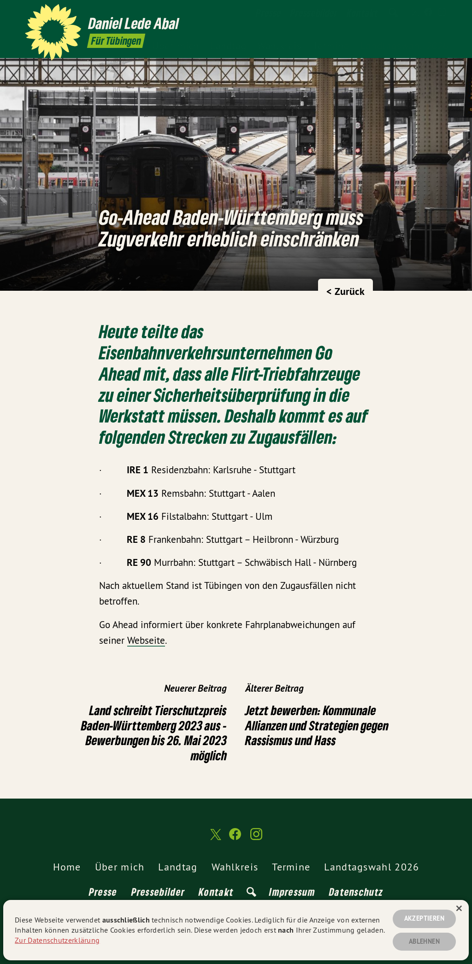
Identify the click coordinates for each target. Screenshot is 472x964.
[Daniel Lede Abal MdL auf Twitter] (414, 12)
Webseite (146, 640)
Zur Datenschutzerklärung (57, 940)
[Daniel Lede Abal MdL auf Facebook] (428, 12)
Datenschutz (356, 891)
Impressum (292, 891)
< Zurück (345, 291)
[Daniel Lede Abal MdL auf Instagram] (442, 12)
